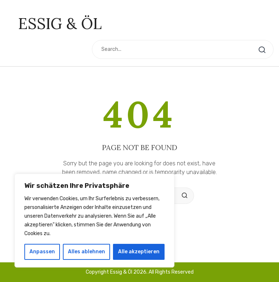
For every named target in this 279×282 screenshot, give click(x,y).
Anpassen (42, 252)
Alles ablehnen (86, 252)
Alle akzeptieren (138, 252)
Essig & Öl (60, 23)
